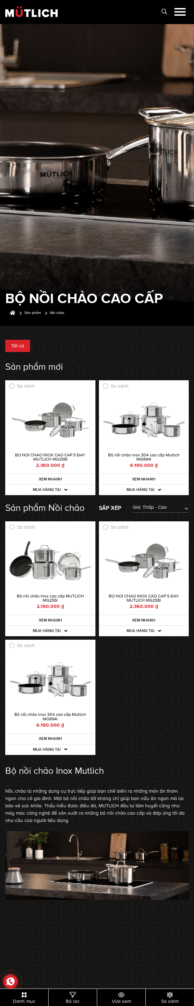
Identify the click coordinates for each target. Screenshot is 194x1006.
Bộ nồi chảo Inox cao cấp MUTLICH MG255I (50, 598)
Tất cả (17, 346)
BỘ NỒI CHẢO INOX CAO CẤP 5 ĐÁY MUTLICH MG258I (50, 457)
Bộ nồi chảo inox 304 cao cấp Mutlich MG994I (144, 457)
